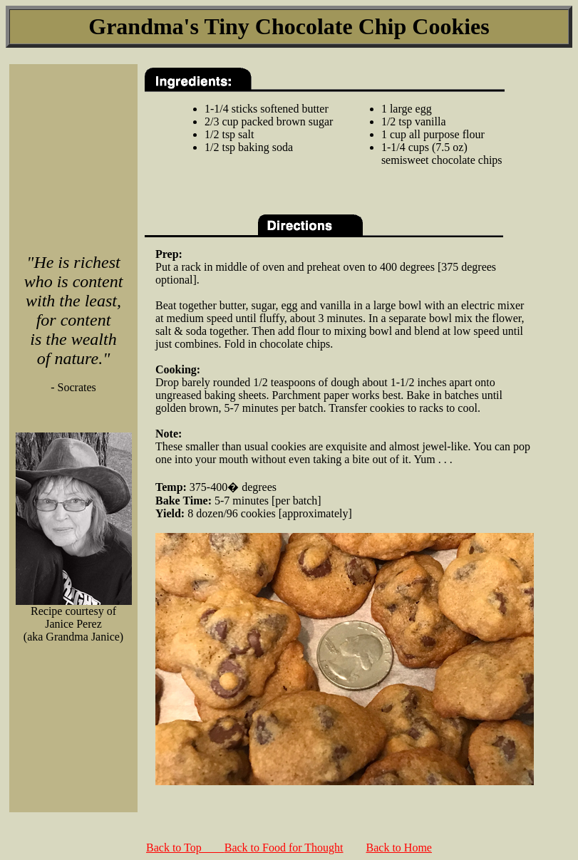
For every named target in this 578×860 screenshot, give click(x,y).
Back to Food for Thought (284, 847)
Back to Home (399, 847)
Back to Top (185, 847)
